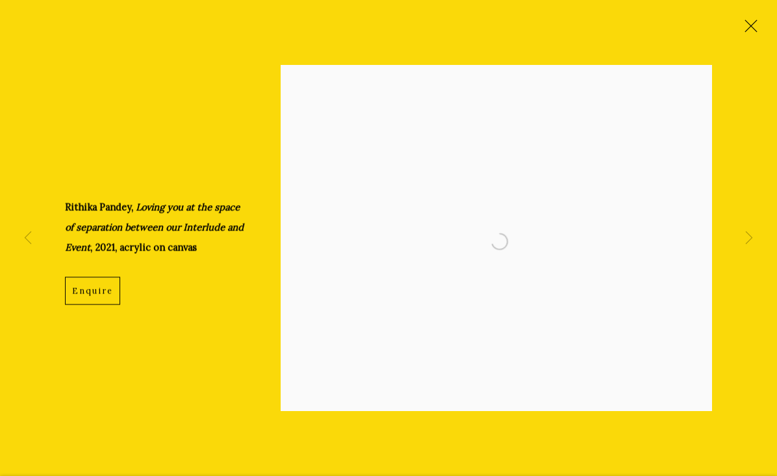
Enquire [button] (92, 291)
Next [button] (749, 238)
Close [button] (748, 29)
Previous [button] (28, 238)
